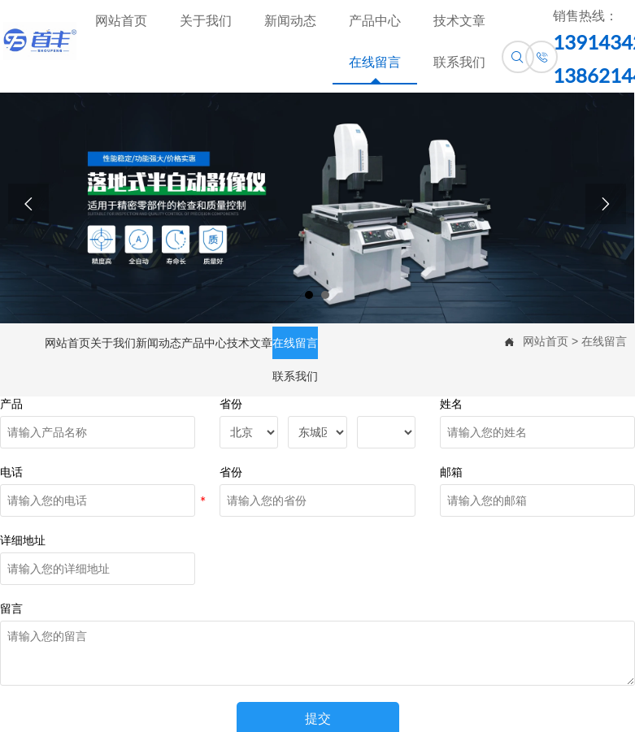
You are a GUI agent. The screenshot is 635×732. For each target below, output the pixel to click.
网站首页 (545, 341)
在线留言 (604, 341)
